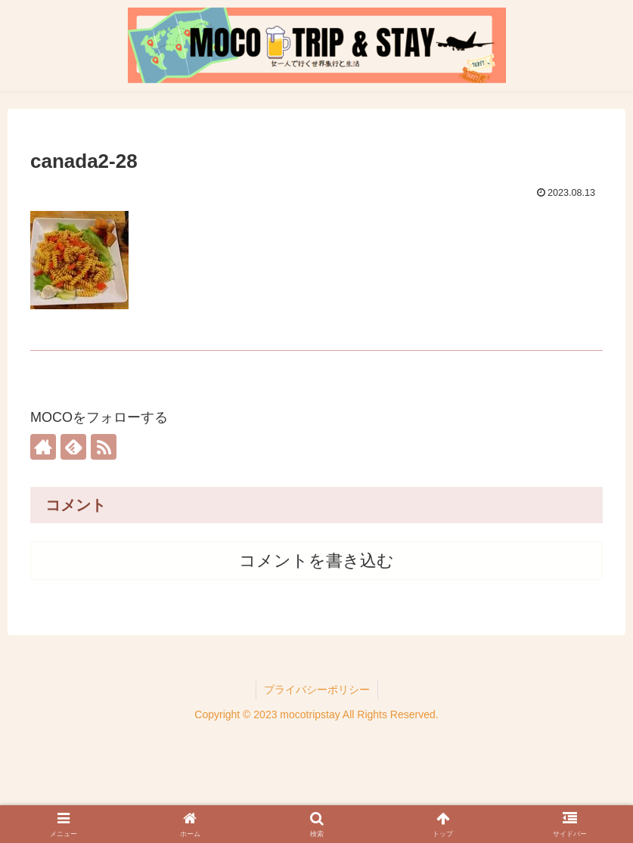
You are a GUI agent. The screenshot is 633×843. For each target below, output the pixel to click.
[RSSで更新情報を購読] (103, 447)
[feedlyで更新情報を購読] (73, 447)
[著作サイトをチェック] (43, 447)
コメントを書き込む (316, 560)
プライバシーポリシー (317, 689)
